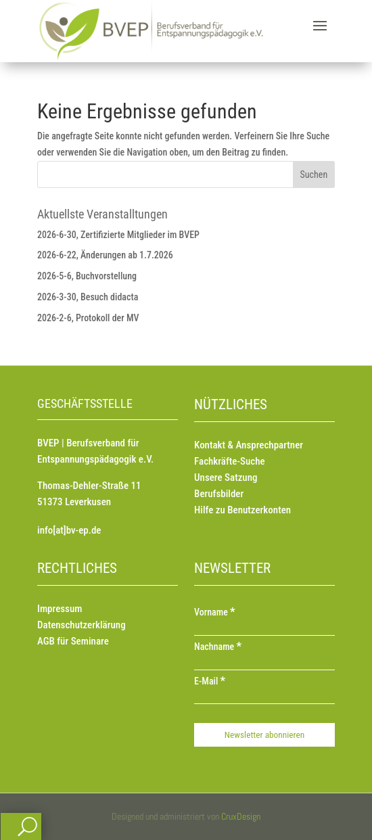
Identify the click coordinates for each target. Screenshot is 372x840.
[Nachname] (264, 663)
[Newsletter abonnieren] (264, 735)
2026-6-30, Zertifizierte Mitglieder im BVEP (118, 234)
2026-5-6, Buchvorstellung (87, 276)
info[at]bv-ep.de (69, 530)
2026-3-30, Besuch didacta (87, 296)
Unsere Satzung (225, 477)
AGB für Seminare (73, 641)
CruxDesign (240, 816)
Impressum (59, 609)
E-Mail (209, 681)
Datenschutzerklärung (81, 625)
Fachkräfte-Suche (229, 461)
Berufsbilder (218, 494)
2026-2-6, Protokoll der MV (88, 317)
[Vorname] (264, 629)
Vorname (214, 612)
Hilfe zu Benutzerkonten (242, 510)
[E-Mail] (264, 697)
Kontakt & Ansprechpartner (248, 445)
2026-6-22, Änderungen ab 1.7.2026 (105, 255)
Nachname (217, 646)
